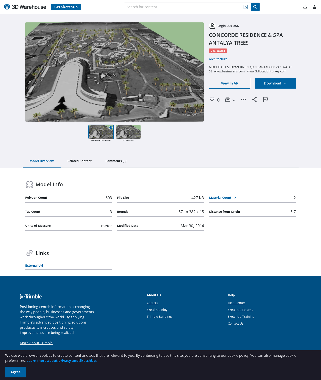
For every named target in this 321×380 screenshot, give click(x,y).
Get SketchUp (66, 7)
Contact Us (235, 323)
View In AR (229, 83)
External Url (34, 265)
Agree (15, 372)
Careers (152, 303)
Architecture (218, 59)
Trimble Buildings (159, 316)
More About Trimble (36, 343)
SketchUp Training (241, 316)
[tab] (42, 161)
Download (275, 83)
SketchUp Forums (240, 310)
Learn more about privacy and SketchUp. (62, 360)
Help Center (236, 303)
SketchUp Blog (157, 310)
